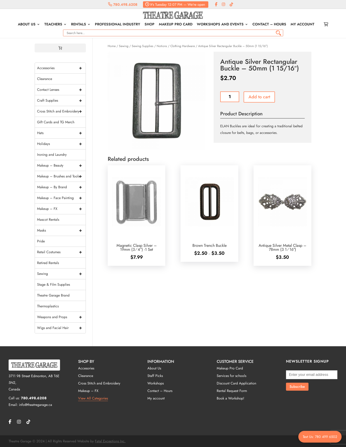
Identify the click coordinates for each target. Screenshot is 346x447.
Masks (61, 230)
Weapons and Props (61, 317)
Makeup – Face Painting (61, 198)
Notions (162, 46)
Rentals (78, 25)
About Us (27, 25)
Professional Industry (117, 25)
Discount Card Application (236, 383)
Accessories (61, 68)
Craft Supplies (61, 100)
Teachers (53, 25)
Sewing (123, 46)
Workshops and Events (220, 25)
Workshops (155, 383)
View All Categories (93, 398)
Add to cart (259, 97)
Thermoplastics (48, 306)
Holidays (61, 144)
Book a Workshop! (230, 398)
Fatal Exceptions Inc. (110, 441)
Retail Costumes (61, 252)
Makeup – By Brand (61, 187)
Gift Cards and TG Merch (55, 122)
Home (112, 46)
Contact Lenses (61, 89)
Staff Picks (155, 375)
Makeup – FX (61, 209)
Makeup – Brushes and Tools (61, 176)
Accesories (86, 368)
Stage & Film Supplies (53, 284)
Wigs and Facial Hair (61, 328)
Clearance (44, 78)
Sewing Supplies (142, 46)
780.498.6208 (122, 4)
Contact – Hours (269, 25)
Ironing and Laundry (52, 154)
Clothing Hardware (182, 46)
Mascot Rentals (48, 219)
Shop (149, 25)
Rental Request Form (232, 390)
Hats (61, 133)
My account (302, 25)
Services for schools (231, 375)
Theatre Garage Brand (53, 295)
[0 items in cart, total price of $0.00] (60, 48)
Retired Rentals (48, 262)
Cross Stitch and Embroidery (61, 111)
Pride (41, 241)
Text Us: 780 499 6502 (320, 436)
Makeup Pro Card (175, 25)
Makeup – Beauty (61, 165)
